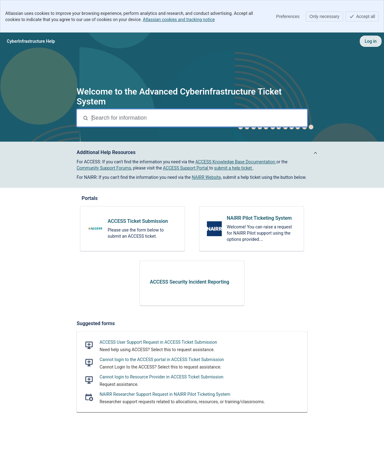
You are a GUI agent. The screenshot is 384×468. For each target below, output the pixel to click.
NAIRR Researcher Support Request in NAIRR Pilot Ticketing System (165, 394)
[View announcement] (315, 153)
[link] (132, 228)
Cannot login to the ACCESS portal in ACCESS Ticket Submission (162, 359)
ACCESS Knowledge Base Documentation (235, 161)
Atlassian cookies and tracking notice (179, 19)
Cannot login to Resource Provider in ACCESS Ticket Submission (161, 376)
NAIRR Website (206, 177)
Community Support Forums (104, 168)
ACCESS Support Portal (186, 168)
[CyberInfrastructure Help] (31, 41)
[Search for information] (199, 117)
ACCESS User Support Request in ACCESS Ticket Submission (158, 342)
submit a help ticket (233, 168)
